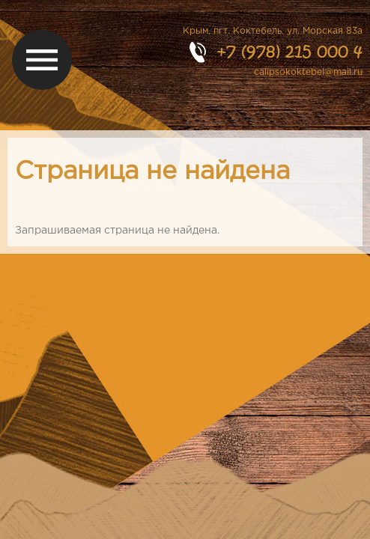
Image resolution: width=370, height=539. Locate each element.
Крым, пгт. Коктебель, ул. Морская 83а (273, 31)
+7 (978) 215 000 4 (289, 51)
